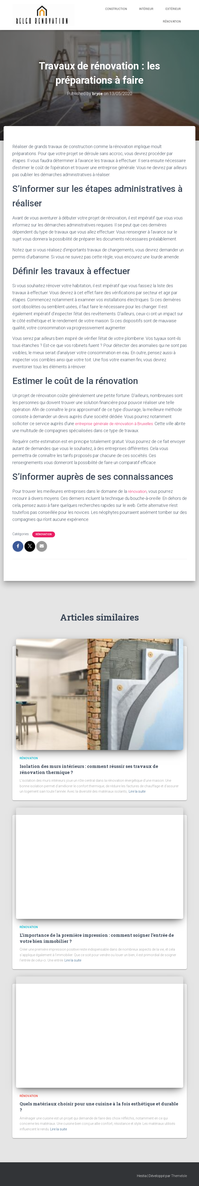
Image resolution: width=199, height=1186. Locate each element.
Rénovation (172, 21)
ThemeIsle (179, 1176)
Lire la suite (137, 791)
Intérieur (146, 9)
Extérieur (173, 9)
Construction (116, 9)
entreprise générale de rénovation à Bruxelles (117, 423)
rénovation (138, 491)
